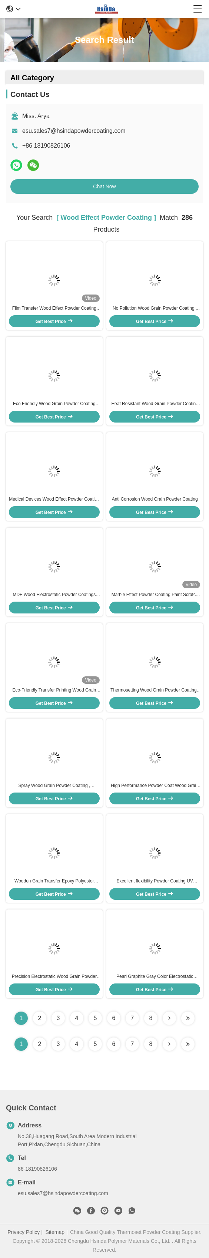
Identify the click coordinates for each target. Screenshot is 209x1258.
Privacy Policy (23, 1232)
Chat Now (104, 186)
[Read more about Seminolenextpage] (169, 1044)
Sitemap (55, 1232)
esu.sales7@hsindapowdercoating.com (74, 131)
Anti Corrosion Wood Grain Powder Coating (155, 499)
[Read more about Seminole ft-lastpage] (188, 1044)
